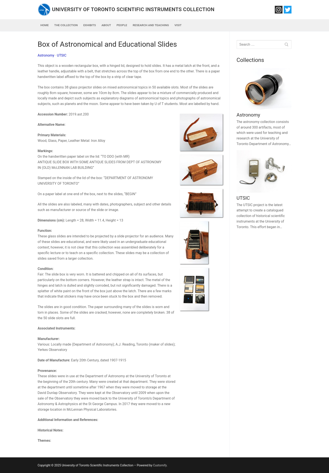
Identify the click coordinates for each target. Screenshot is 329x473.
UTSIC (61, 55)
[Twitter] (287, 9)
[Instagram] (278, 9)
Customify (160, 465)
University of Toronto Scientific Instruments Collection (133, 9)
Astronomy (46, 55)
